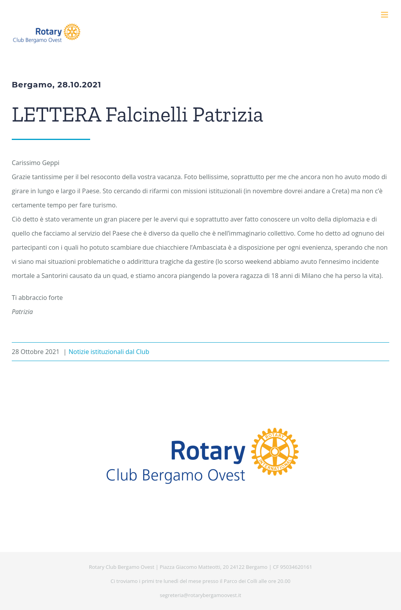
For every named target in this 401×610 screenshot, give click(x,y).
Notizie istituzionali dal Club (109, 351)
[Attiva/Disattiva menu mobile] (385, 15)
